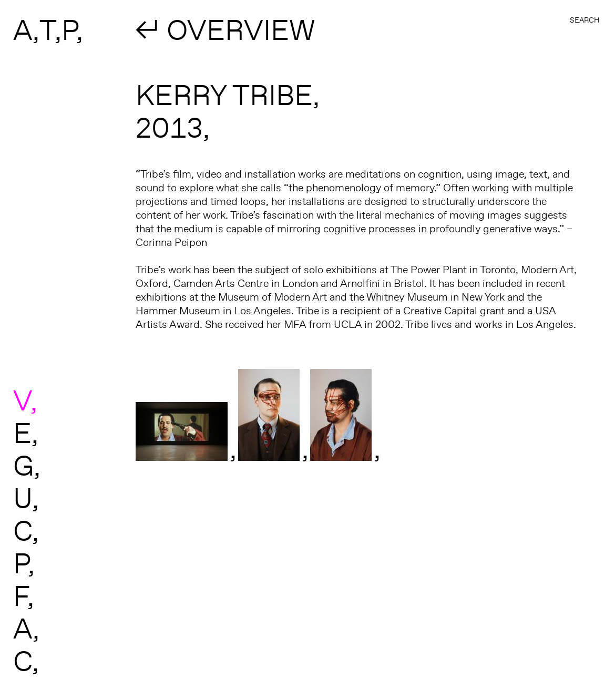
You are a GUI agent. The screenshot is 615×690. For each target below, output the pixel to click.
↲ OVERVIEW (225, 29)
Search (584, 20)
